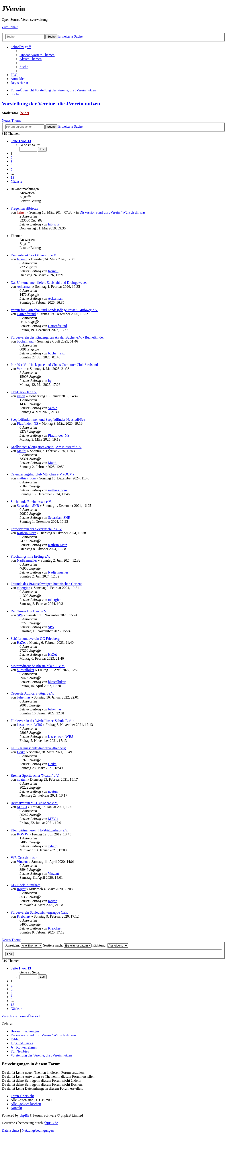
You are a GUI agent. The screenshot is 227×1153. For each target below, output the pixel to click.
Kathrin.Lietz (26, 533)
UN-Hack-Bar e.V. (24, 392)
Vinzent (22, 861)
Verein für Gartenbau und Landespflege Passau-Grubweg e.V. (54, 310)
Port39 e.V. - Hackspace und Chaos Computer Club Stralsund (54, 365)
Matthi (21, 451)
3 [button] (11, 161)
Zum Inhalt (10, 27)
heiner (24, 113)
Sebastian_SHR (28, 505)
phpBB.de (51, 1123)
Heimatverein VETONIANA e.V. (34, 803)
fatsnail (22, 259)
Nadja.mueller (27, 560)
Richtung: (110, 945)
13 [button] (12, 177)
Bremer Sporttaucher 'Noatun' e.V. (35, 775)
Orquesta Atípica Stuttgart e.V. (32, 693)
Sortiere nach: (67, 945)
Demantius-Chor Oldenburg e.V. (34, 255)
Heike (21, 752)
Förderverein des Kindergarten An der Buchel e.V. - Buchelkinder (57, 337)
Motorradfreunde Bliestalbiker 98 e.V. (38, 666)
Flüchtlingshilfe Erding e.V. (30, 556)
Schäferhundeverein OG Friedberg (35, 638)
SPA (20, 615)
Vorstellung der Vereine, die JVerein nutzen (51, 103)
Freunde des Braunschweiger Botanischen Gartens (46, 584)
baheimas (23, 697)
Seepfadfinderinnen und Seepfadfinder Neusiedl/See (48, 419)
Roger (21, 889)
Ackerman (24, 286)
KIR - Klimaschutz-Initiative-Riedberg (38, 748)
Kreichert (23, 916)
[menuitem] (37, 55)
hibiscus (53, 224)
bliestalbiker (25, 670)
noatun (22, 779)
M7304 (22, 807)
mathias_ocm (26, 478)
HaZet (21, 642)
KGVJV (22, 834)
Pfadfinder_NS (27, 423)
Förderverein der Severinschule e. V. (36, 529)
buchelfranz (25, 341)
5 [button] (11, 169)
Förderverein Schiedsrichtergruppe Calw (39, 912)
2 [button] (11, 157)
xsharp (52, 846)
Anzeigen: (23, 945)
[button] (21, 141)
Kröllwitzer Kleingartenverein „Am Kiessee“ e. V (46, 447)
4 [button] (11, 165)
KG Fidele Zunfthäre (25, 885)
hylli (51, 380)
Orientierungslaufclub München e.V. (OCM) (42, 474)
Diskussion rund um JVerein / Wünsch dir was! (113, 212)
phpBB (24, 1115)
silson (21, 396)
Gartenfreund (26, 314)
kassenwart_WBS (29, 725)
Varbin (21, 369)
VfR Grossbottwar (24, 858)
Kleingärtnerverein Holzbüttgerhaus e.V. (39, 830)
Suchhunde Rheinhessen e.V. (31, 502)
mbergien (23, 588)
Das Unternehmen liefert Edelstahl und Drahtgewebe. (49, 282)
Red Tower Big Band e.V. (29, 611)
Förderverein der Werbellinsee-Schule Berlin (42, 721)
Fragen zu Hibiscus (24, 208)
